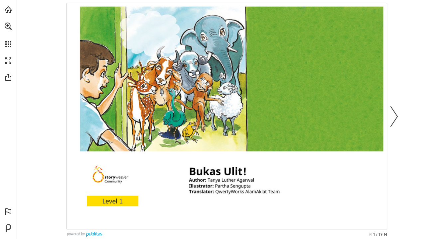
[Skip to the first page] (370, 234)
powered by (76, 234)
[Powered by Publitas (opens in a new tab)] (8, 228)
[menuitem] (8, 35)
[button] (8, 26)
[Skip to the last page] (385, 234)
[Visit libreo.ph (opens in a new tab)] (8, 9)
